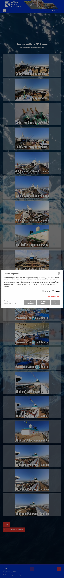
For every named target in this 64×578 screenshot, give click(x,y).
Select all (55, 302)
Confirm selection (43, 302)
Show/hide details (55, 296)
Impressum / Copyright (10, 303)
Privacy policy (7, 301)
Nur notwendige (30, 302)
